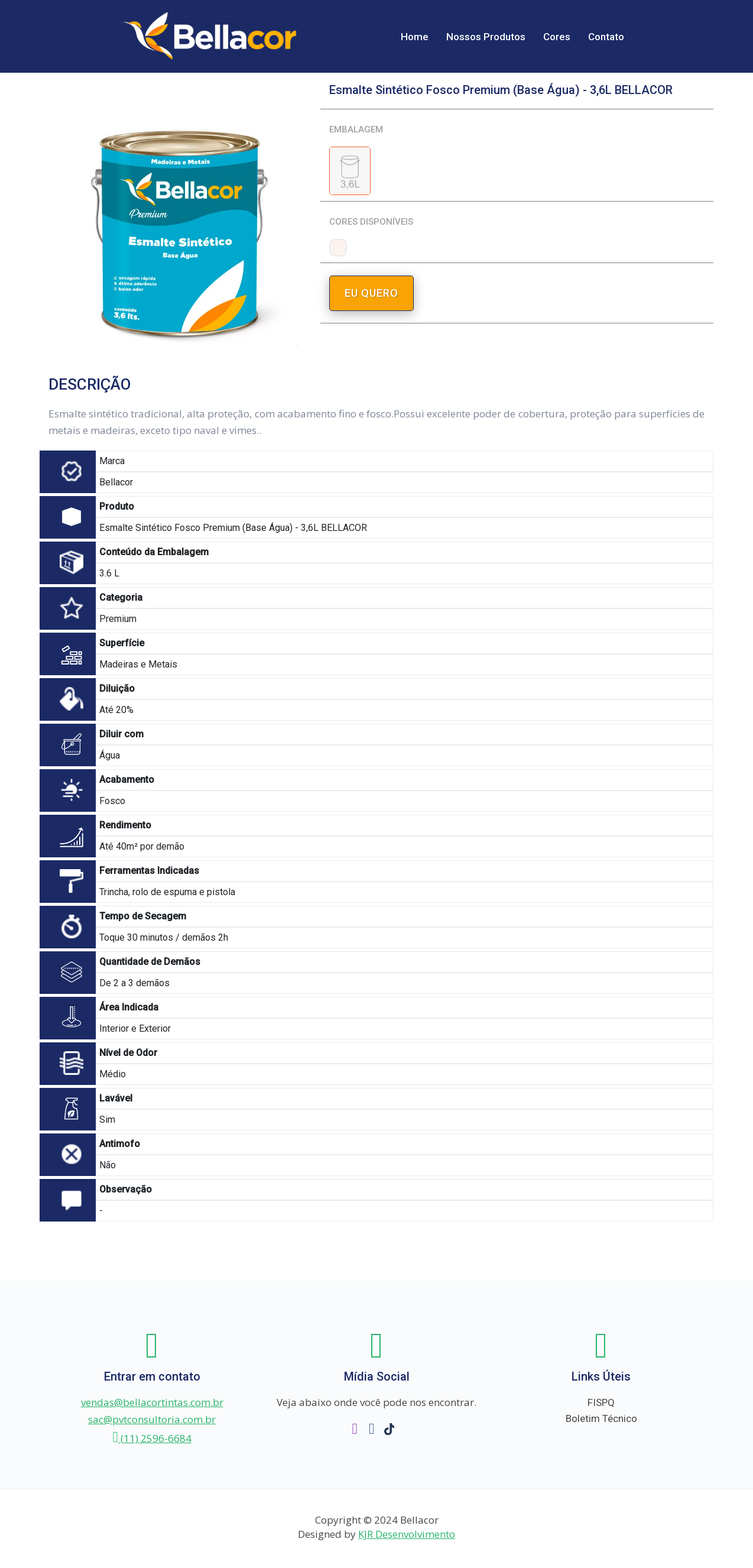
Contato (606, 37)
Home (415, 37)
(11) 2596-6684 (151, 1438)
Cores (556, 37)
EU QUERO (371, 293)
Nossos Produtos (485, 37)
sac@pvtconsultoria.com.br (152, 1419)
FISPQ (601, 1402)
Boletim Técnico (601, 1419)
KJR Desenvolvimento (406, 1534)
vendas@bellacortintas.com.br (152, 1402)
